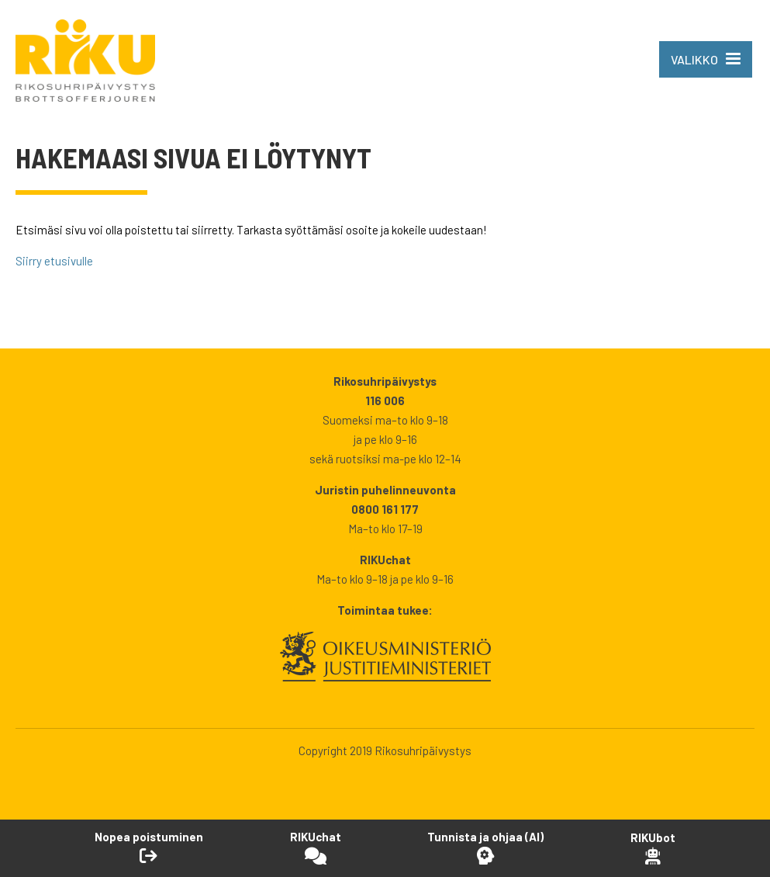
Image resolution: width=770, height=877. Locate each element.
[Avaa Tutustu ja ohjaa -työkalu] (485, 847)
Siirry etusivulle (54, 261)
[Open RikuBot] (652, 848)
